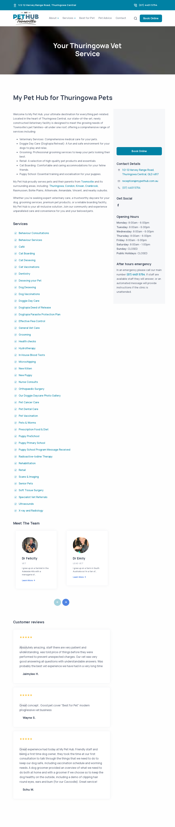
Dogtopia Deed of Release (35, 307)
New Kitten (25, 368)
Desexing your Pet (30, 280)
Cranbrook (91, 186)
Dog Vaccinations (29, 294)
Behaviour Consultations (34, 233)
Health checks (27, 341)
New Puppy (25, 375)
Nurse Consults (28, 382)
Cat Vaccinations (29, 267)
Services (67, 18)
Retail (22, 470)
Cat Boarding (27, 253)
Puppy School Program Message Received (44, 449)
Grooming (25, 334)
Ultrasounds (26, 504)
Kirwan (80, 186)
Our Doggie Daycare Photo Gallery (40, 395)
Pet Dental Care (28, 409)
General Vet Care (29, 328)
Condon (70, 186)
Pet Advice (105, 18)
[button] (65, 602)
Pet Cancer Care (29, 402)
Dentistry (24, 273)
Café (22, 246)
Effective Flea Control (32, 321)
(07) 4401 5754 (148, 5)
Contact (121, 18)
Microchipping (27, 361)
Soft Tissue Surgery (31, 490)
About (53, 18)
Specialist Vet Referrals (33, 497)
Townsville (87, 181)
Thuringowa (56, 186)
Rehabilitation (27, 463)
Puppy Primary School (32, 443)
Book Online (151, 18)
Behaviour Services (30, 240)
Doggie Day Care (29, 301)
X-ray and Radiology (31, 510)
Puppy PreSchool (29, 436)
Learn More (27, 580)
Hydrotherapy (27, 348)
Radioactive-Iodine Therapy (36, 456)
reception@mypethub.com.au (140, 181)
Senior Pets (26, 483)
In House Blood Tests (32, 355)
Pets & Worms (27, 422)
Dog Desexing (27, 287)
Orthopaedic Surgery (31, 389)
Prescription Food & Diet (34, 429)
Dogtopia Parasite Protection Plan (39, 314)
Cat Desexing (27, 260)
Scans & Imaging (29, 476)
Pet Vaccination (28, 416)
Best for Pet (87, 18)
